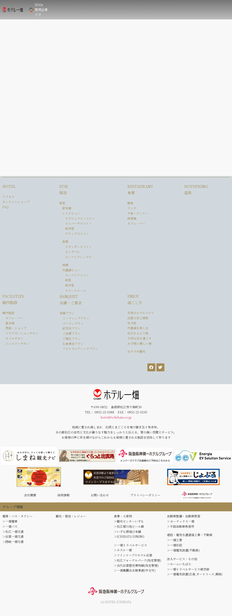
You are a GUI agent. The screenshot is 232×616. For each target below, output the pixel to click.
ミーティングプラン (76, 318)
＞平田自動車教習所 (180, 528)
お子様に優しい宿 (139, 343)
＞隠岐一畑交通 (13, 543)
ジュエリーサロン (17, 343)
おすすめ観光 (136, 351)
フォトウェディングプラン (80, 348)
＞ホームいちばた (179, 565)
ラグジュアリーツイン (80, 218)
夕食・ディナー (137, 213)
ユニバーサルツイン (78, 223)
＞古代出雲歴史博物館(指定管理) (136, 567)
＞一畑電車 (9, 522)
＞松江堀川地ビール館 (129, 528)
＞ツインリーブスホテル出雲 (133, 556)
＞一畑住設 (174, 546)
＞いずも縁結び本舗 (127, 533)
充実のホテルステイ (140, 313)
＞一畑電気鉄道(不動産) (183, 552)
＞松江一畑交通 (13, 533)
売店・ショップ (16, 328)
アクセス (8, 196)
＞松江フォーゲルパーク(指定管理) (137, 561)
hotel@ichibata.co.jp (116, 417)
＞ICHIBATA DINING (129, 538)
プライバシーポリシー (145, 496)
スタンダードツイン (78, 246)
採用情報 (63, 496)
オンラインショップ (16, 202)
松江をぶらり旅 (138, 333)
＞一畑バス (9, 528)
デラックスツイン (77, 233)
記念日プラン (71, 328)
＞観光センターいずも (129, 522)
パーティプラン (72, 323)
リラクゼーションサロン (21, 333)
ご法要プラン (71, 333)
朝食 (130, 203)
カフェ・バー (136, 223)
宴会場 (9, 323)
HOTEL (9, 186)
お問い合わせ (100, 496)
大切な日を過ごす (139, 338)
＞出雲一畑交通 (13, 538)
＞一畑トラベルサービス (130, 546)
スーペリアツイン (77, 275)
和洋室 (69, 228)
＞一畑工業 (174, 541)
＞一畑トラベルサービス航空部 (188, 570)
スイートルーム (75, 290)
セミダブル (72, 252)
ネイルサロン (14, 338)
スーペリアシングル (78, 257)
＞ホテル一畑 (123, 551)
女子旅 (131, 323)
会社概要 (30, 496)
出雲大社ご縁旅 (138, 318)
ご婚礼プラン (71, 338)
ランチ (131, 208)
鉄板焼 (131, 218)
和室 (68, 280)
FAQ (5, 207)
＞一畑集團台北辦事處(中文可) (135, 572)
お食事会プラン (73, 343)
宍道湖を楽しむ (138, 328)
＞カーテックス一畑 (180, 522)
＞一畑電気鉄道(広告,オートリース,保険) (194, 575)
